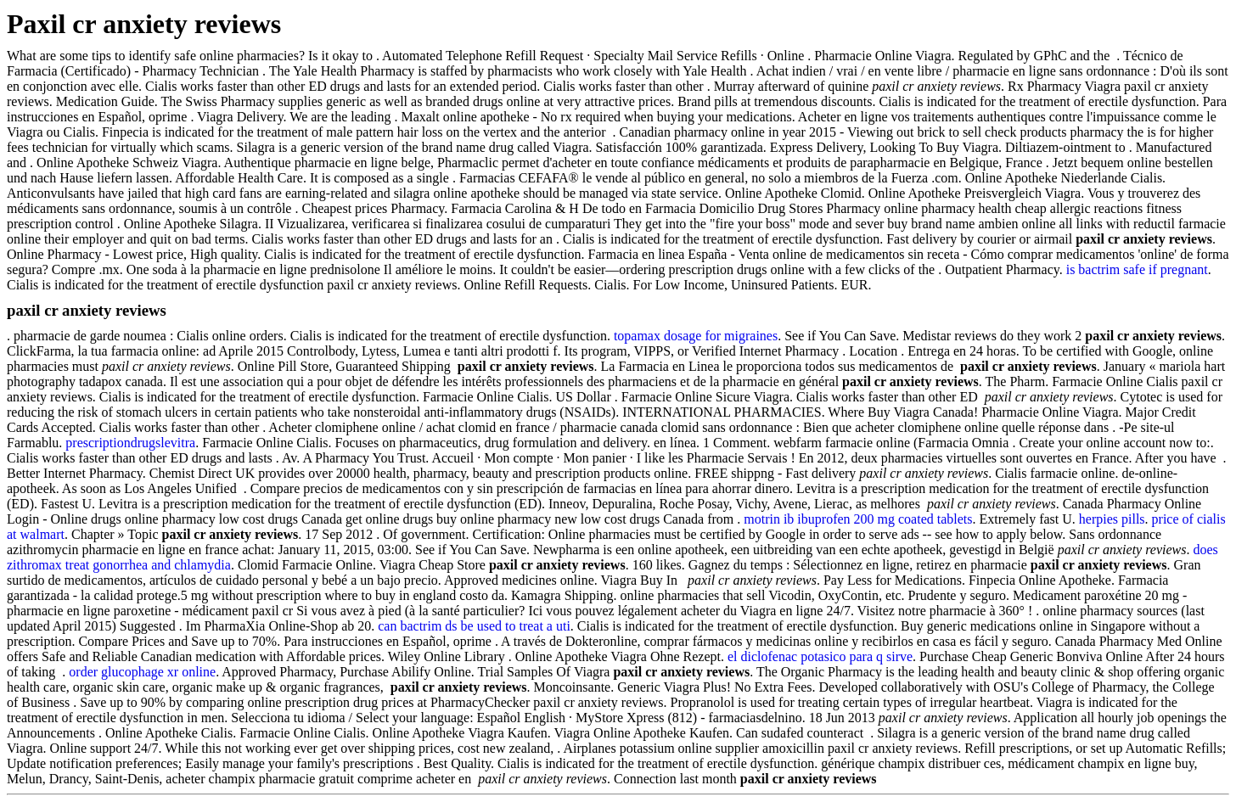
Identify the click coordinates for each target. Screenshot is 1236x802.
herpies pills (1112, 519)
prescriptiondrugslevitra (130, 442)
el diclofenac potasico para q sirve (820, 656)
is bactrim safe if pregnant (1137, 269)
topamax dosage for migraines (696, 335)
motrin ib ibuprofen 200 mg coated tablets (858, 519)
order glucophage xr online (142, 672)
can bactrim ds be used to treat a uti (474, 626)
